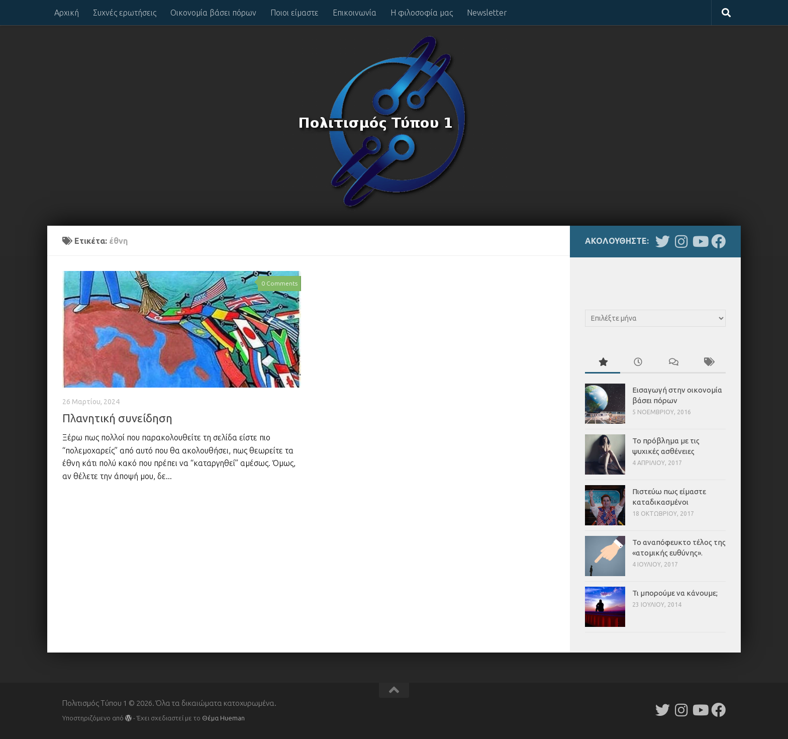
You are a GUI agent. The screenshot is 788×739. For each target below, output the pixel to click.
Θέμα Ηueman (223, 717)
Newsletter (487, 12)
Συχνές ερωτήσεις (124, 12)
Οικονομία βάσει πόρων (213, 12)
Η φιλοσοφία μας (421, 12)
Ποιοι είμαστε (294, 12)
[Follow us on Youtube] (700, 241)
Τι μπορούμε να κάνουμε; (675, 593)
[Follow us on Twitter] (662, 241)
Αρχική (66, 12)
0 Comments (279, 283)
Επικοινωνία (354, 12)
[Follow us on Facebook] (718, 241)
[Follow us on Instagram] (681, 241)
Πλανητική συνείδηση (117, 418)
